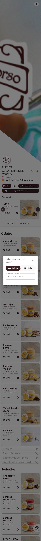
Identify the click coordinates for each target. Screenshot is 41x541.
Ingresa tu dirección (13, 273)
